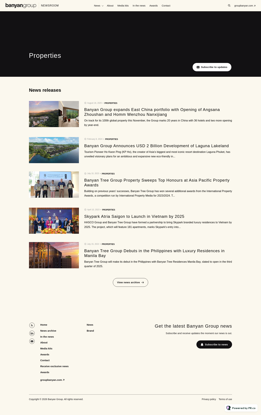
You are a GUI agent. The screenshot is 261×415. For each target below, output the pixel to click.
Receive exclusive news (54, 366)
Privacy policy (209, 399)
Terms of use (225, 399)
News (97, 5)
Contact (166, 5)
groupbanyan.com (243, 5)
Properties (110, 103)
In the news (139, 5)
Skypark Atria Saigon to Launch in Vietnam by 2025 (134, 216)
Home (43, 324)
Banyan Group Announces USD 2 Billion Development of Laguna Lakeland (156, 146)
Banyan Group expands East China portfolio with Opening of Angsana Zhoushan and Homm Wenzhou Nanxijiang (152, 112)
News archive (48, 330)
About (110, 5)
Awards (153, 5)
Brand (90, 330)
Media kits (123, 5)
